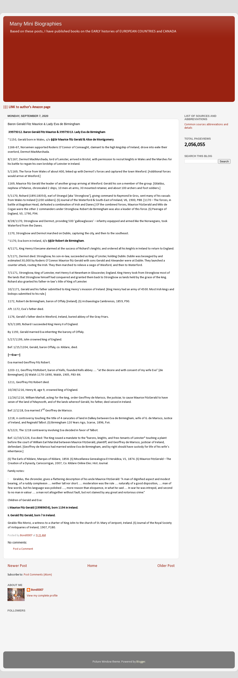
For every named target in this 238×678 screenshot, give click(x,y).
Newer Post (17, 566)
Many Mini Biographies (36, 24)
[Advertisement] (119, 66)
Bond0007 (37, 590)
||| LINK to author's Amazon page (26, 107)
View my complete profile (42, 595)
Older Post (166, 566)
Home (92, 566)
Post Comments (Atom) (38, 574)
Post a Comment (23, 549)
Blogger (140, 661)
